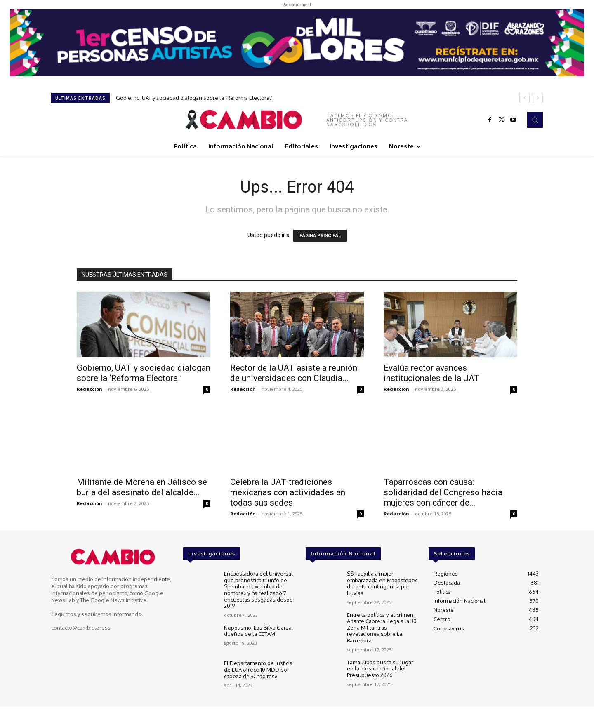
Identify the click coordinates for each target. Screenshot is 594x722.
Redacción (89, 389)
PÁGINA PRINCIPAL (320, 235)
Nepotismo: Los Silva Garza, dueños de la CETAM (258, 630)
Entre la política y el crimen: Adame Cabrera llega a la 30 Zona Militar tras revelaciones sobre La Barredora (382, 627)
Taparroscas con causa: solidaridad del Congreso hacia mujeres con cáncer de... (443, 492)
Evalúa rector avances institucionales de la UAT (432, 373)
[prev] (524, 98)
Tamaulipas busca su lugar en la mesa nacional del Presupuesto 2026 (380, 668)
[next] (538, 98)
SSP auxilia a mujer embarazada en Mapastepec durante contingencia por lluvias (382, 583)
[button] (535, 119)
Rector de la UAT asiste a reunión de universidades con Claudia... (293, 373)
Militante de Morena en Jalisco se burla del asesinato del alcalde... (142, 487)
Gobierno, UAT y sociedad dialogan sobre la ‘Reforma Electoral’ (194, 97)
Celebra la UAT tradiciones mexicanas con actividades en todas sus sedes (287, 492)
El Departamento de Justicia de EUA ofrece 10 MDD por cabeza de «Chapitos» (258, 669)
